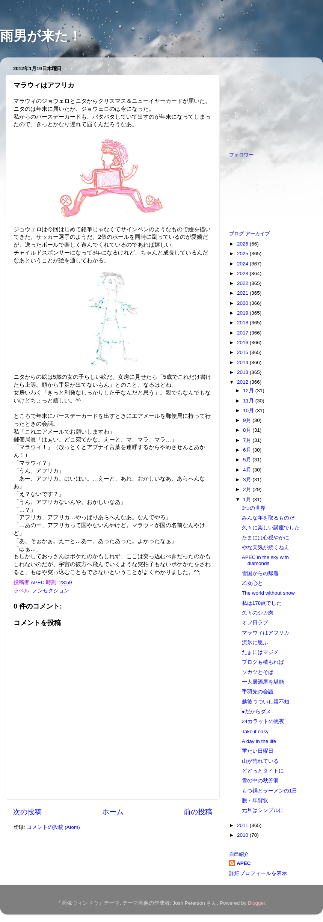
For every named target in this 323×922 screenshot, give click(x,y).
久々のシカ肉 (257, 613)
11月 (249, 401)
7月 (247, 440)
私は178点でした (262, 603)
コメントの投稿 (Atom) (53, 827)
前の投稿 (198, 812)
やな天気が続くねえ (265, 547)
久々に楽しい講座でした (271, 527)
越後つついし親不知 (265, 702)
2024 (243, 264)
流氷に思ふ (255, 642)
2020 (243, 303)
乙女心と (252, 583)
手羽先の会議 (257, 692)
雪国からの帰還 (260, 573)
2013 (243, 372)
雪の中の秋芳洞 (260, 780)
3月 (247, 479)
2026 (243, 244)
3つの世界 (254, 508)
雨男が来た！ (41, 36)
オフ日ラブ (255, 622)
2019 (243, 313)
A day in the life (259, 741)
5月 (247, 460)
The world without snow (268, 593)
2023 (243, 273)
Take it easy (255, 731)
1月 (247, 499)
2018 (243, 322)
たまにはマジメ (260, 652)
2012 (243, 382)
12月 (249, 390)
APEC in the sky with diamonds (265, 560)
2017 (243, 333)
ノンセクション (50, 591)
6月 (247, 450)
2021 (243, 293)
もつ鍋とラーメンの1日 (269, 791)
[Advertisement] (266, 100)
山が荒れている (260, 761)
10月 (249, 410)
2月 (247, 489)
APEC (244, 863)
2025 (243, 253)
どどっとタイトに (263, 771)
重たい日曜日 (257, 751)
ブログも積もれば (263, 662)
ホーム (113, 812)
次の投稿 (27, 812)
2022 (243, 283)
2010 (243, 835)
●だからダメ (256, 711)
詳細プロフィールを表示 (258, 873)
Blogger (256, 903)
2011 (243, 825)
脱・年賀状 (255, 800)
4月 (247, 470)
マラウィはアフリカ (265, 633)
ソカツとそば (257, 672)
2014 (243, 362)
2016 (243, 342)
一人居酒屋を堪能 (263, 682)
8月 (247, 430)
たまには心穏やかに (265, 538)
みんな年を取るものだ (268, 518)
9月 (247, 420)
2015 (243, 352)
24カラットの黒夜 (263, 721)
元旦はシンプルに (263, 810)
